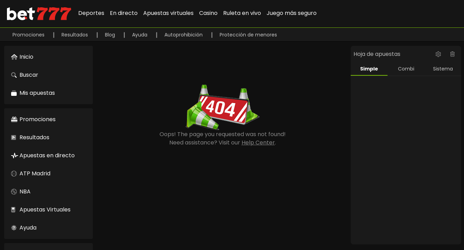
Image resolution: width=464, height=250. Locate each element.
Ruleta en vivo (242, 13)
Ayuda (140, 34)
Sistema (443, 68)
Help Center (258, 143)
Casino (208, 13)
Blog (110, 34)
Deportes (91, 13)
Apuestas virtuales (168, 13)
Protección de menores (248, 34)
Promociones (29, 34)
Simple (369, 68)
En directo (124, 13)
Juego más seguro (292, 13)
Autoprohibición (184, 34)
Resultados (75, 34)
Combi (406, 68)
